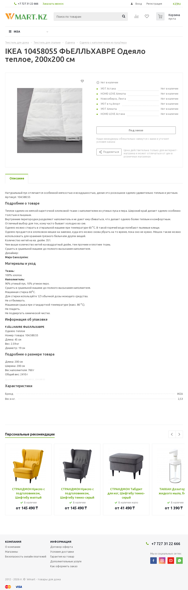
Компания (13, 541)
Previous (172, 434)
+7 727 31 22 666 (28, 3)
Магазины (11, 551)
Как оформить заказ (63, 566)
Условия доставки (62, 551)
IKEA (17, 31)
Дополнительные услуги (65, 561)
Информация (60, 541)
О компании (12, 546)
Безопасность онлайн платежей (25, 556)
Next (179, 434)
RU (179, 3)
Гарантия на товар (62, 556)
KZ (175, 3)
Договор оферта (61, 546)
